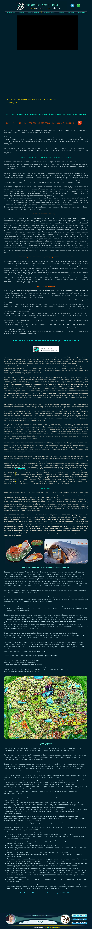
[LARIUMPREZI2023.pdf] (80, 123)
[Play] (41, 350)
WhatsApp (51, 927)
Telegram (57, 927)
